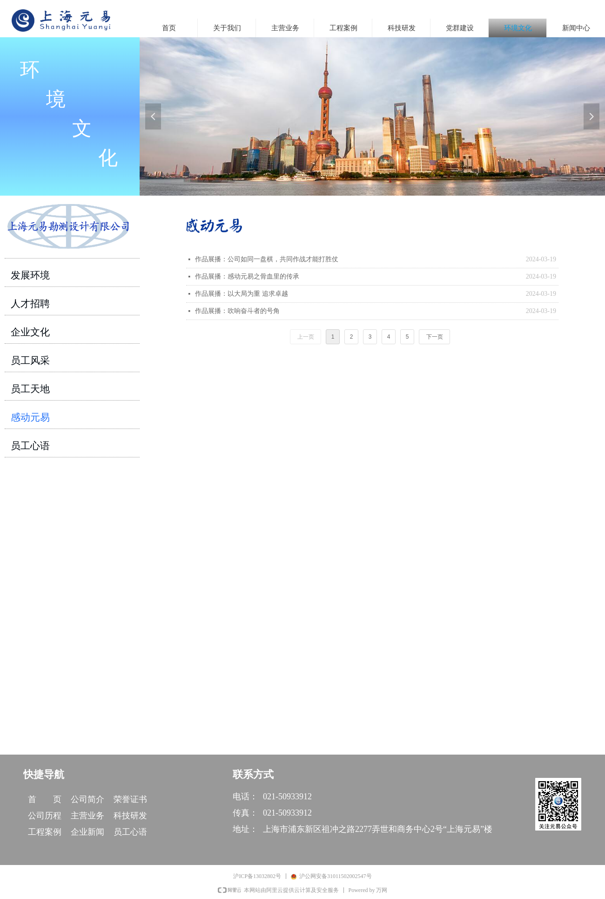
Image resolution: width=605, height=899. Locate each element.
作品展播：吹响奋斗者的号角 (237, 310)
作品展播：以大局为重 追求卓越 (241, 293)
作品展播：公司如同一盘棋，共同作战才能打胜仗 (266, 259)
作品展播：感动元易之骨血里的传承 (247, 276)
